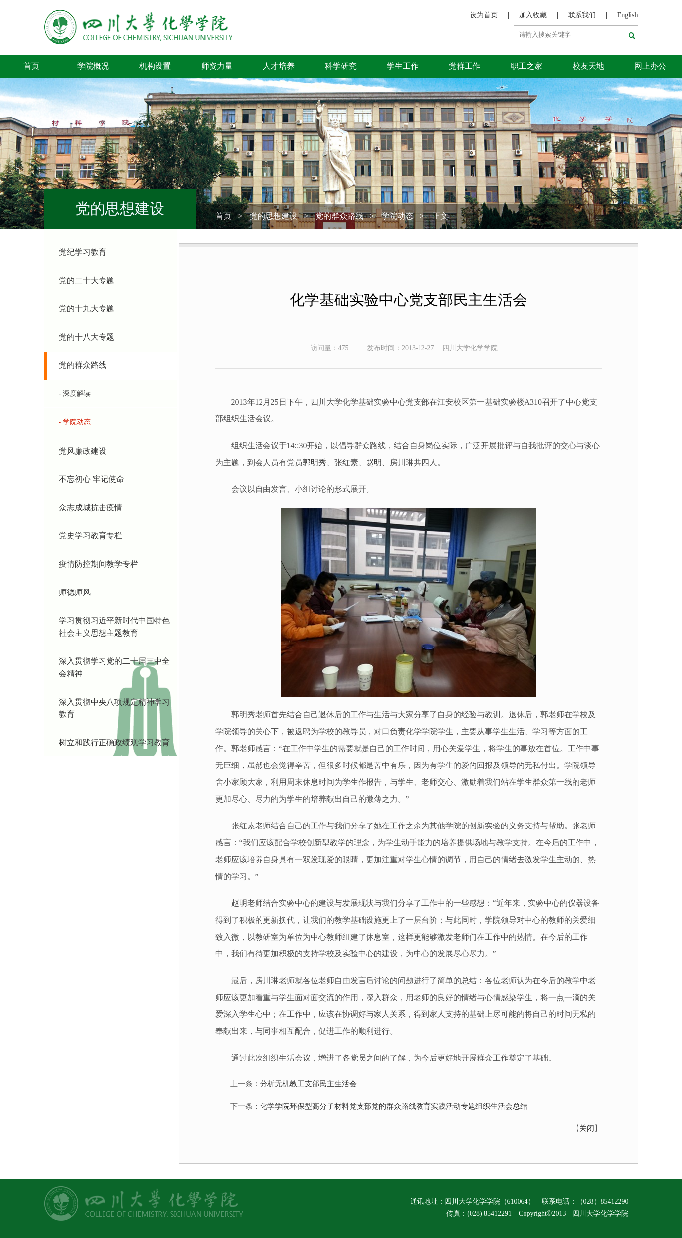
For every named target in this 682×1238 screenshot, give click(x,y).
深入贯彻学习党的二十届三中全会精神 (114, 667)
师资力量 (217, 66)
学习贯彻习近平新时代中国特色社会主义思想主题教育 (114, 626)
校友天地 (588, 66)
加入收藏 (533, 15)
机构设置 (155, 66)
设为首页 (484, 15)
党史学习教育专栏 (90, 535)
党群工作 (464, 66)
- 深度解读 (75, 393)
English (627, 15)
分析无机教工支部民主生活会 (308, 1084)
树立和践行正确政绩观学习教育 (114, 742)
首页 (31, 66)
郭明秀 (314, 462)
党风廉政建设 (82, 451)
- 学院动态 (75, 422)
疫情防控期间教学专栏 (98, 564)
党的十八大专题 (86, 337)
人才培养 (279, 66)
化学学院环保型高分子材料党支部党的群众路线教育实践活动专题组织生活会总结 (393, 1106)
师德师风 (75, 592)
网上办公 (650, 66)
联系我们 (582, 15)
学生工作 (403, 66)
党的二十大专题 (86, 280)
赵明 (374, 462)
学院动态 (397, 216)
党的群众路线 (339, 216)
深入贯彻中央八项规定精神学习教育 (114, 708)
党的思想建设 (273, 216)
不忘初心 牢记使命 (91, 479)
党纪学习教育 (82, 252)
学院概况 (93, 66)
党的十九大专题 (86, 308)
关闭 (586, 1128)
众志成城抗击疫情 (90, 507)
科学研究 (341, 66)
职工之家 (526, 66)
